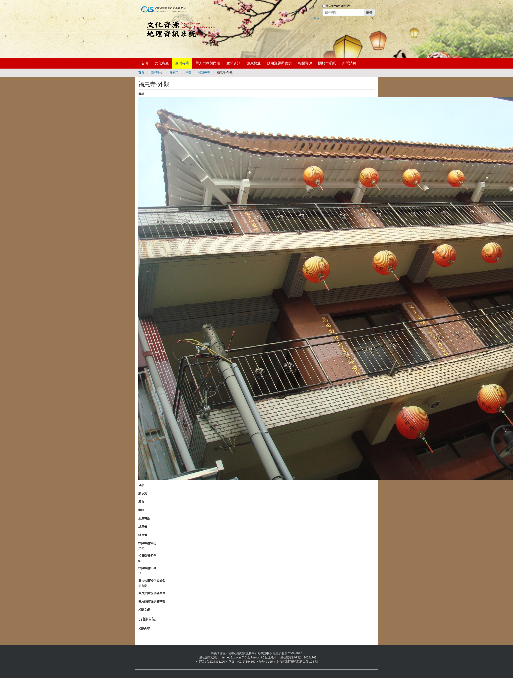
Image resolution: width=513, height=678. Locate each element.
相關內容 (144, 628)
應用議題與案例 (279, 63)
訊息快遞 (254, 63)
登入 (316, 18)
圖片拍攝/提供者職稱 (151, 601)
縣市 (141, 501)
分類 (141, 485)
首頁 (145, 63)
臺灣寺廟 (182, 63)
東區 (188, 72)
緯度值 (142, 535)
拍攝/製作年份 (147, 543)
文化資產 (162, 63)
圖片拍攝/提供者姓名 (151, 580)
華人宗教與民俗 (207, 63)
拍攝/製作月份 (147, 555)
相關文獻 (144, 609)
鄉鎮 (141, 510)
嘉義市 (174, 72)
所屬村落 (144, 518)
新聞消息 (349, 63)
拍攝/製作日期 (147, 568)
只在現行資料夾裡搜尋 (338, 5)
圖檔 (141, 94)
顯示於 (142, 493)
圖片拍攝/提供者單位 (151, 593)
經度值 (142, 526)
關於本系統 (327, 63)
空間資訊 (233, 63)
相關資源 (305, 63)
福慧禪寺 (204, 72)
